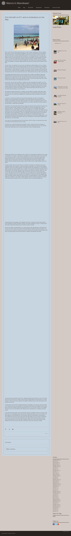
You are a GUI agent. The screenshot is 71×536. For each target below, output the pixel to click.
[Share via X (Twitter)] (9, 429)
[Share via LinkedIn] (12, 429)
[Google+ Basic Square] (58, 524)
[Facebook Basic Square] (53, 524)
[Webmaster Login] (65, 531)
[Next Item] (66, 20)
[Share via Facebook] (5, 429)
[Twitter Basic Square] (56, 524)
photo (54, 516)
